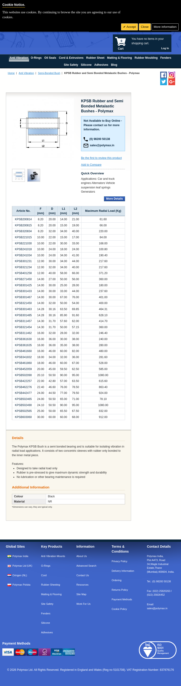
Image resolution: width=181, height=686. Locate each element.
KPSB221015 (23, 237)
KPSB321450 (23, 303)
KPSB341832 (23, 357)
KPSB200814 (23, 219)
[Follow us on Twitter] (163, 81)
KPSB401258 (23, 273)
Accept (131, 27)
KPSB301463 (23, 309)
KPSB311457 (23, 321)
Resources (82, 584)
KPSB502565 (23, 411)
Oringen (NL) (19, 575)
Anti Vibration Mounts (53, 556)
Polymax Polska (21, 584)
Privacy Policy (119, 561)
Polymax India (20, 556)
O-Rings (46, 565)
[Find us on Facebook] (163, 75)
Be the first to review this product (101, 158)
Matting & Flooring (51, 594)
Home (11, 73)
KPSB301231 (23, 261)
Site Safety (47, 603)
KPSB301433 (23, 291)
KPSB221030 (23, 243)
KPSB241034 (23, 255)
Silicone (45, 622)
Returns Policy (120, 589)
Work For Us (83, 603)
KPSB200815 (23, 225)
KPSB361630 (23, 339)
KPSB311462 (23, 333)
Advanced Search (86, 565)
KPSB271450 (23, 279)
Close (145, 27)
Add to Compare (91, 164)
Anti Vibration (26, 73)
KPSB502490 (23, 405)
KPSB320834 (23, 231)
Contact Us (82, 575)
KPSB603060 (23, 417)
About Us (81, 556)
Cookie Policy (119, 609)
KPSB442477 (23, 393)
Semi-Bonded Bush (49, 73)
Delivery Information (123, 570)
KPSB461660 (23, 351)
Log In (165, 48)
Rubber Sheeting (50, 584)
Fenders (46, 613)
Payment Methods (122, 599)
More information (165, 27)
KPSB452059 (23, 369)
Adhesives (47, 632)
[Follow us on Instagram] (171, 75)
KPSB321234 (23, 267)
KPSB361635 (23, 345)
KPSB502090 (23, 375)
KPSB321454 (23, 327)
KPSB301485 (23, 315)
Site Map (81, 594)
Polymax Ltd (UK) (22, 565)
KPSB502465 (23, 399)
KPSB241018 (23, 249)
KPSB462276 (23, 387)
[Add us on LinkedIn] (171, 81)
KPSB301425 (23, 285)
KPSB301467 (23, 297)
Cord (44, 575)
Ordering (117, 580)
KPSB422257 (23, 381)
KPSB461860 (23, 363)
